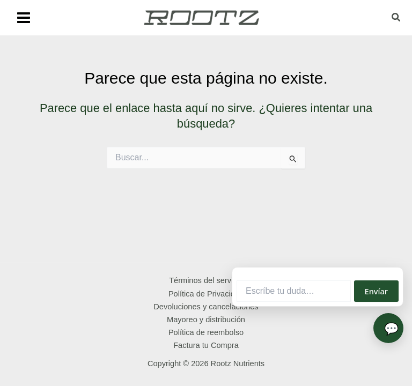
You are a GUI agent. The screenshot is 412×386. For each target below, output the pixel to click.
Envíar (376, 291)
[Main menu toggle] (23, 18)
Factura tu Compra (206, 345)
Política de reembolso (206, 332)
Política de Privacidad (206, 294)
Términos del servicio (206, 280)
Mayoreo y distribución (206, 319)
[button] (396, 18)
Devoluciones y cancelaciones (205, 306)
